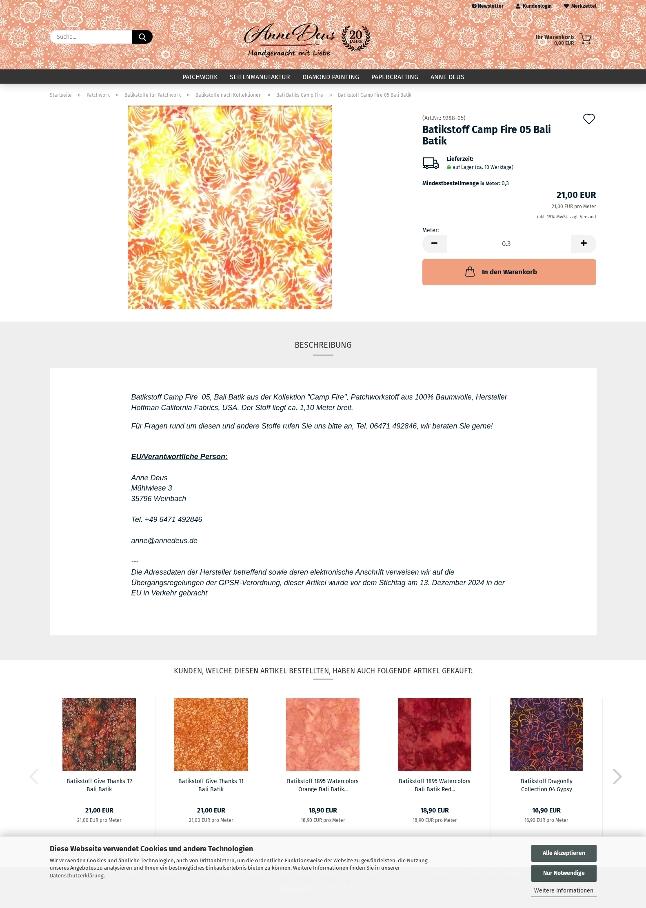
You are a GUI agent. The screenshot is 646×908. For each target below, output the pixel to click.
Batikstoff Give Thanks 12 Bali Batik (99, 785)
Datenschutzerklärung (77, 875)
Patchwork (200, 77)
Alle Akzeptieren (564, 853)
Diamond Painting (330, 77)
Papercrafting (394, 77)
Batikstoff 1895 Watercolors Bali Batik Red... (435, 785)
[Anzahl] (509, 244)
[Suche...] (142, 37)
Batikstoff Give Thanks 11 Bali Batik (211, 785)
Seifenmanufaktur (260, 77)
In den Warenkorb (500, 271)
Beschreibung (323, 345)
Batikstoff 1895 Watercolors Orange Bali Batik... (323, 785)
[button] (434, 244)
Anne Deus (447, 77)
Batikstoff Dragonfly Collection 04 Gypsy (547, 785)
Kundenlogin (534, 6)
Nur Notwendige (564, 873)
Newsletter (488, 6)
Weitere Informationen (563, 890)
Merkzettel (580, 6)
